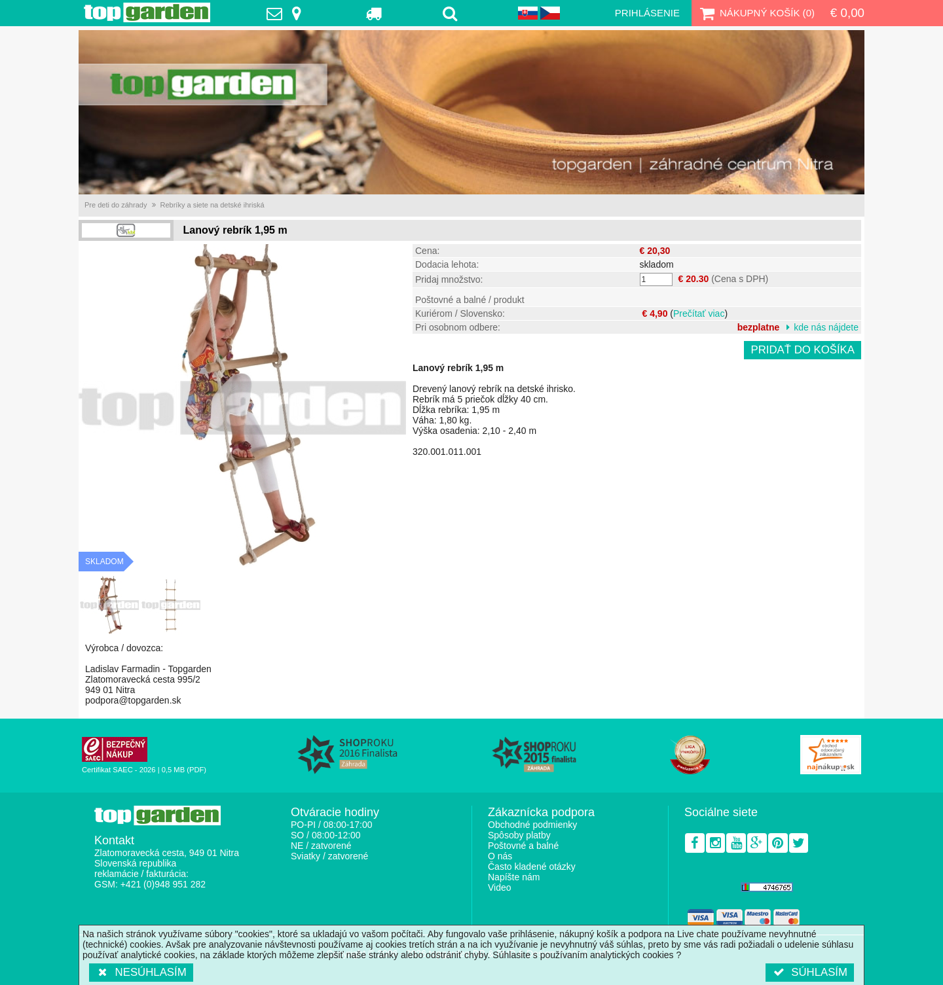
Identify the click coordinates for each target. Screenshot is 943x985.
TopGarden (147, 12)
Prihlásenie (647, 12)
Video (499, 887)
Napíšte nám (514, 877)
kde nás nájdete (826, 327)
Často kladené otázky (532, 866)
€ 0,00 (847, 13)
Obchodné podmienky (532, 824)
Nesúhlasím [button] (141, 972)
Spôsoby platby (519, 835)
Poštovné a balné (523, 845)
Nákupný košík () (756, 13)
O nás (500, 856)
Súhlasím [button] (809, 972)
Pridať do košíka (802, 350)
